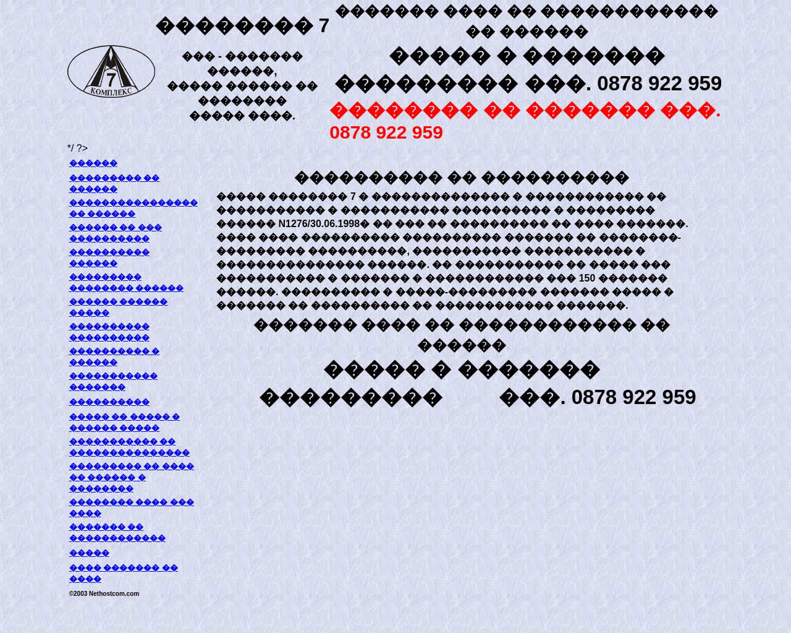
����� (89, 553)
